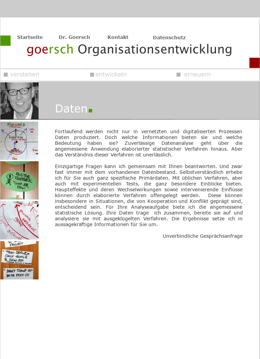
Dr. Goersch (74, 37)
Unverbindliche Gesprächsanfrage (203, 236)
